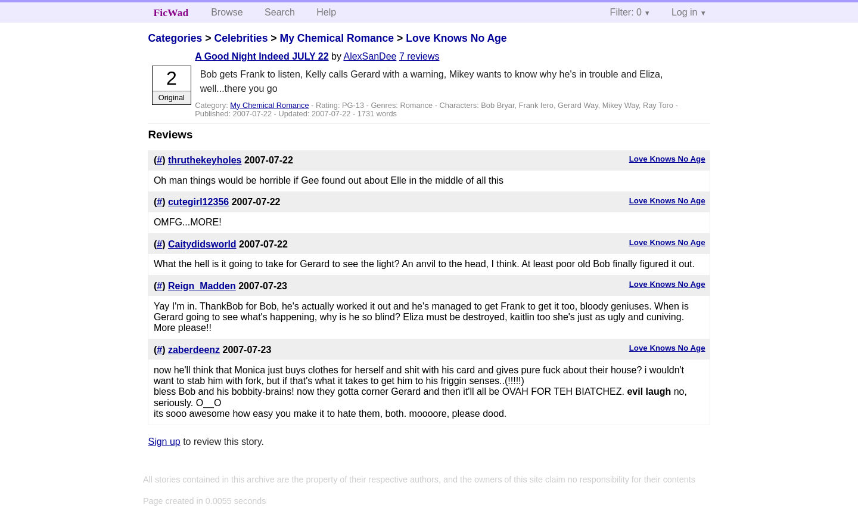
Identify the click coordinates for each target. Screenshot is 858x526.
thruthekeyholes (205, 160)
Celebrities (241, 38)
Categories (175, 38)
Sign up (164, 442)
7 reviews (419, 56)
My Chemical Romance (336, 38)
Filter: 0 (626, 12)
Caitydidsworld (202, 244)
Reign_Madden (202, 286)
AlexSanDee (369, 56)
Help (326, 12)
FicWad (171, 12)
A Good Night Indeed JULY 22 (261, 56)
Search (280, 12)
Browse (227, 12)
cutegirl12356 (198, 202)
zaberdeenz (194, 350)
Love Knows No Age (456, 38)
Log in (685, 12)
